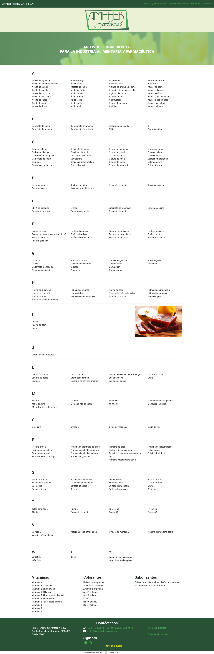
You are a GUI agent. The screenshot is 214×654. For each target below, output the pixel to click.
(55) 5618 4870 (125, 628)
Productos (195, 3)
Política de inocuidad (158, 634)
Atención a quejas (113, 646)
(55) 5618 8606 (94, 628)
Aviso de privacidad (157, 628)
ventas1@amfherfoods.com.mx (102, 631)
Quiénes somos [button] (158, 3)
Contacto (206, 3)
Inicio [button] (146, 3)
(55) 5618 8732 (109, 628)
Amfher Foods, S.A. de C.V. (18, 3)
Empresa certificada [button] (178, 3)
